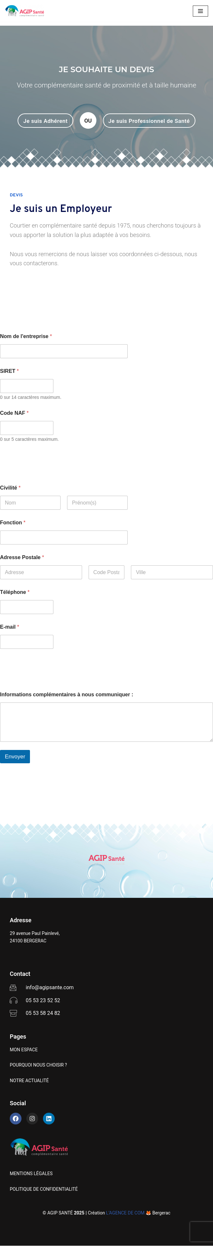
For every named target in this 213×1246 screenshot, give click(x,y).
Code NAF (14, 413)
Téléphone (15, 592)
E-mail (9, 627)
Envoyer (15, 757)
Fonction (12, 522)
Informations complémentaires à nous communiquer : (66, 694)
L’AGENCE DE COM (125, 1213)
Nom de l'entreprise (26, 336)
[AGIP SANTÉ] (24, 11)
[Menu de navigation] (200, 11)
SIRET (9, 371)
